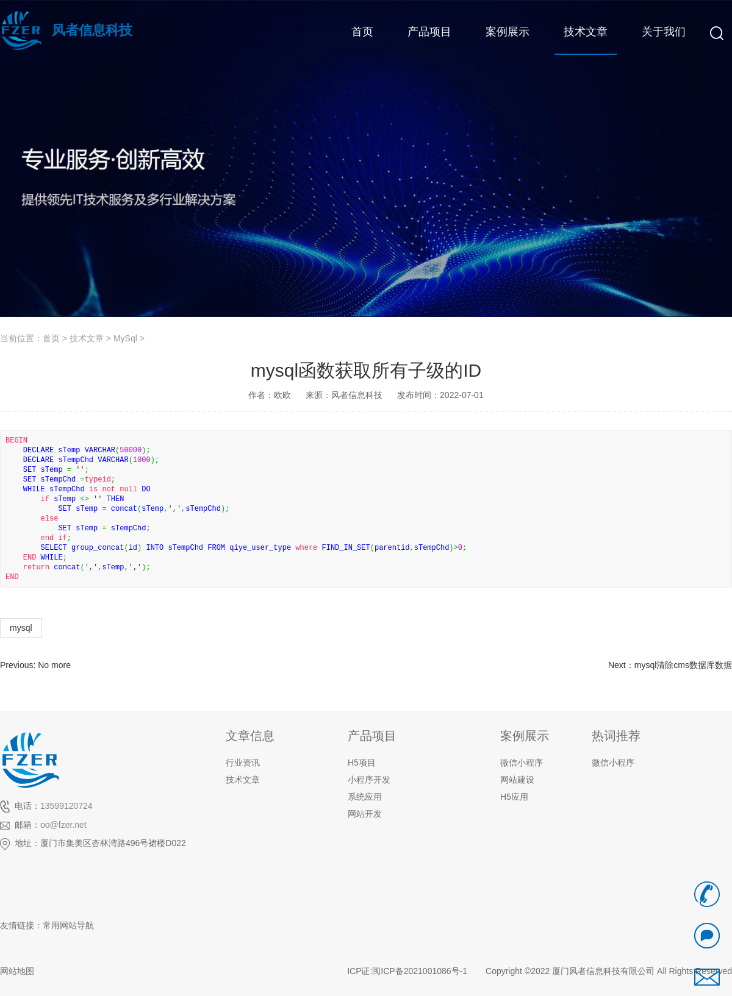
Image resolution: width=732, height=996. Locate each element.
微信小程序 (613, 762)
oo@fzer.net (63, 825)
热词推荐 (616, 735)
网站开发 (365, 814)
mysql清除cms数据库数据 (683, 665)
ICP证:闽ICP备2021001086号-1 (407, 971)
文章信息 (250, 735)
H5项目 (362, 762)
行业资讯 (243, 762)
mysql (21, 628)
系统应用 (365, 797)
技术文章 (87, 338)
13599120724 (66, 806)
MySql (125, 338)
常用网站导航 (68, 925)
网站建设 (517, 779)
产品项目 (372, 735)
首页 (51, 338)
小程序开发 (369, 779)
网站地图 (17, 971)
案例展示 (524, 735)
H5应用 (514, 797)
